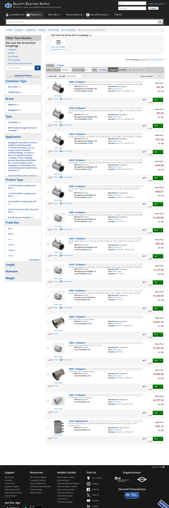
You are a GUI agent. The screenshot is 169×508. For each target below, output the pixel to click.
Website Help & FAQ (12, 490)
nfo (99, 15)
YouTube (93, 501)
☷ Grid (60, 65)
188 (89, 376)
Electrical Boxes (63, 480)
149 (89, 430)
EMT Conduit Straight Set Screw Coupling (22, 129)
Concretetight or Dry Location (23, 176)
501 (89, 300)
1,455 (90, 221)
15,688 (90, 143)
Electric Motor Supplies (66, 477)
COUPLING (14, 122)
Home (9, 30)
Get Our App (12, 502)
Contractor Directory (38, 480)
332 (89, 349)
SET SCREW (14, 87)
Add (155, 100)
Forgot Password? (156, 3)
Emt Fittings (53, 30)
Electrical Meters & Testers (67, 487)
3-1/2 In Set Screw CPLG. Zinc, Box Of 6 (23, 210)
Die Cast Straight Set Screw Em (58, 45)
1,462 (90, 323)
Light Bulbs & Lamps (65, 496)
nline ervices (75, 15)
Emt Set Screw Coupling (20, 217)
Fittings (42, 30)
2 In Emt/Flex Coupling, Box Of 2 (22, 202)
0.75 (11, 234)
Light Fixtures (62, 499)
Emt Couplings (68, 30)
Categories (31, 30)
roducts (36, 15)
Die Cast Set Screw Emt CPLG (20, 63)
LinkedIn (92, 506)
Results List (136, 69)
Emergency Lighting (64, 502)
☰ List (50, 65)
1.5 (10, 256)
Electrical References (38, 483)
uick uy (54, 15)
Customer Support (12, 487)
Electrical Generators (65, 493)
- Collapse (102, 69)
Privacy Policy (10, 483)
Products (19, 30)
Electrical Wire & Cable (65, 490)
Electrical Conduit (68, 483)
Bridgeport (14, 110)
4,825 (90, 169)
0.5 (10, 228)
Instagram (93, 484)
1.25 (11, 245)
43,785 (90, 91)
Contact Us (9, 480)
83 (89, 402)
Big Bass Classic (36, 493)
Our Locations (94, 478)
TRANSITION (15, 92)
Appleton (13, 104)
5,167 (90, 249)
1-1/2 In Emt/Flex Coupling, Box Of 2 (22, 186)
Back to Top (158, 467)
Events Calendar (36, 490)
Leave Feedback (11, 496)
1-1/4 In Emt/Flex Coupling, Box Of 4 (22, 194)
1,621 (90, 273)
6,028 (90, 197)
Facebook (93, 489)
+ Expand (113, 69)
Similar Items (117, 89)
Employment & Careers (13, 493)
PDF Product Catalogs (38, 477)
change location (158, 59)
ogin (17, 15)
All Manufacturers (40, 487)
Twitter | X (93, 495)
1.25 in (12, 250)
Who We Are (9, 477)
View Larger (58, 96)
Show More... (35, 260)
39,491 (90, 119)
